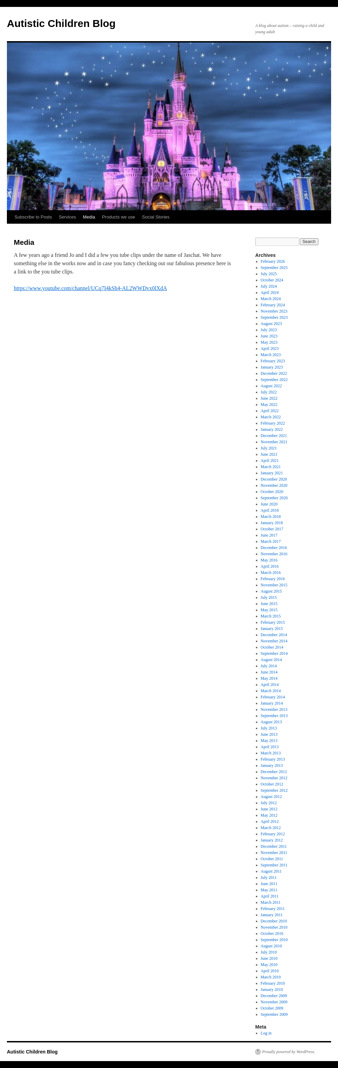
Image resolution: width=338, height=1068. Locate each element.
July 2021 (269, 448)
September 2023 (274, 317)
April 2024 (270, 292)
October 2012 (272, 784)
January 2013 (272, 765)
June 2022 (269, 398)
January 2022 (272, 429)
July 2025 (269, 273)
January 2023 (272, 367)
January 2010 (272, 989)
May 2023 (269, 342)
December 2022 (274, 373)
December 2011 (274, 846)
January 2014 (272, 703)
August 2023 (271, 323)
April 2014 (270, 684)
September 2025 (274, 267)
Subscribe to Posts (33, 217)
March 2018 (271, 516)
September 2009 (274, 1014)
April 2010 (270, 970)
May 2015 (269, 609)
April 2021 (270, 460)
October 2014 (272, 647)
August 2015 (271, 591)
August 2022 (271, 385)
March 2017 (271, 541)
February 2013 (273, 759)
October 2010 (272, 933)
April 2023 (270, 348)
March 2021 (271, 466)
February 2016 (273, 578)
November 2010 (274, 927)
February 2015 (273, 622)
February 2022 (273, 423)
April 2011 (270, 896)
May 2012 (269, 815)
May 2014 (269, 678)
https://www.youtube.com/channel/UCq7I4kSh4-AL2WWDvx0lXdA (90, 288)
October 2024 (272, 280)
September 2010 (274, 939)
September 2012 (274, 790)
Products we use (118, 217)
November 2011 (274, 852)
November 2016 (274, 553)
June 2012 (269, 809)
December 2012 (274, 771)
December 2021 (274, 435)
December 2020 (274, 479)
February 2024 (273, 305)
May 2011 (269, 890)
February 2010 (273, 983)
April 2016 (270, 566)
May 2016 (269, 560)
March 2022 (271, 417)
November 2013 (274, 709)
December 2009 (274, 995)
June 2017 (269, 535)
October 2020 (272, 491)
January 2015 (272, 628)
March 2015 (271, 616)
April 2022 (270, 410)
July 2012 (269, 802)
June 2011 (269, 883)
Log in (266, 1033)
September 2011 (274, 865)
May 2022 (269, 404)
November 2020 (274, 485)
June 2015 (269, 603)
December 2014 (274, 634)
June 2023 (269, 336)
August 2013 (271, 721)
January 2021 (272, 473)
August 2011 (271, 871)
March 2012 (271, 827)
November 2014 (274, 641)
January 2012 (272, 840)
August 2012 (271, 796)
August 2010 (271, 946)
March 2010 (271, 977)
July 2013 (269, 728)
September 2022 (274, 379)
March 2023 (271, 354)
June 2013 (269, 734)
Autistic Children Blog (61, 23)
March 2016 (271, 572)
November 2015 (274, 585)
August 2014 (271, 659)
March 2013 (271, 753)
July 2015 (269, 597)
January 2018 (272, 522)
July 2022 (269, 392)
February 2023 (273, 361)
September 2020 (274, 497)
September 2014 (274, 653)
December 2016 (274, 547)
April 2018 (270, 510)
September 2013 (274, 715)
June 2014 (269, 672)
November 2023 (274, 311)
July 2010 (269, 952)
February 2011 (273, 908)
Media (89, 217)
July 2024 (269, 286)
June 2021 (269, 454)
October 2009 (272, 1008)
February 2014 (273, 697)
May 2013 (269, 740)
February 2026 (273, 261)
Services (67, 217)
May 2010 (269, 964)
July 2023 (269, 329)
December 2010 (274, 921)
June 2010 (269, 958)
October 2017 (272, 529)
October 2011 (272, 858)
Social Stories (155, 217)
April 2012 (270, 821)
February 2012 (273, 834)
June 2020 (269, 504)
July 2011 (269, 877)
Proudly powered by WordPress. (288, 1051)
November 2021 (274, 441)
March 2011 (271, 902)
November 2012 (274, 778)
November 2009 (274, 1002)
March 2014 (271, 690)
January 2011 (272, 914)
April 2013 (270, 746)
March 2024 (271, 298)
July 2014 (269, 665)
